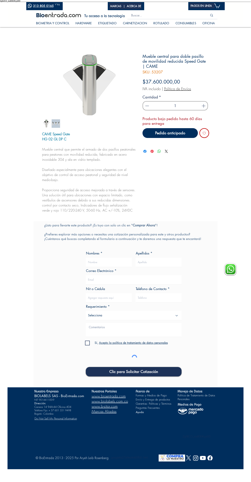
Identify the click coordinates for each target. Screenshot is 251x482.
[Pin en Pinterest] (152, 151)
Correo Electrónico (99, 270)
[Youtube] (202, 458)
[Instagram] (195, 458)
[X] (188, 458)
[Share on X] (166, 151)
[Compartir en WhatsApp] (159, 151)
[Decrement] (146, 106)
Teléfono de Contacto (151, 288)
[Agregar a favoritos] (204, 133)
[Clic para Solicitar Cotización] (134, 371)
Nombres (92, 253)
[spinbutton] (175, 106)
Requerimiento (96, 306)
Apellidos (142, 253)
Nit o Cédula (95, 288)
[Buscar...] (164, 15)
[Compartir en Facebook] (145, 151)
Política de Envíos (177, 88)
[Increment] (204, 106)
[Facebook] (210, 458)
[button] (115, 6)
